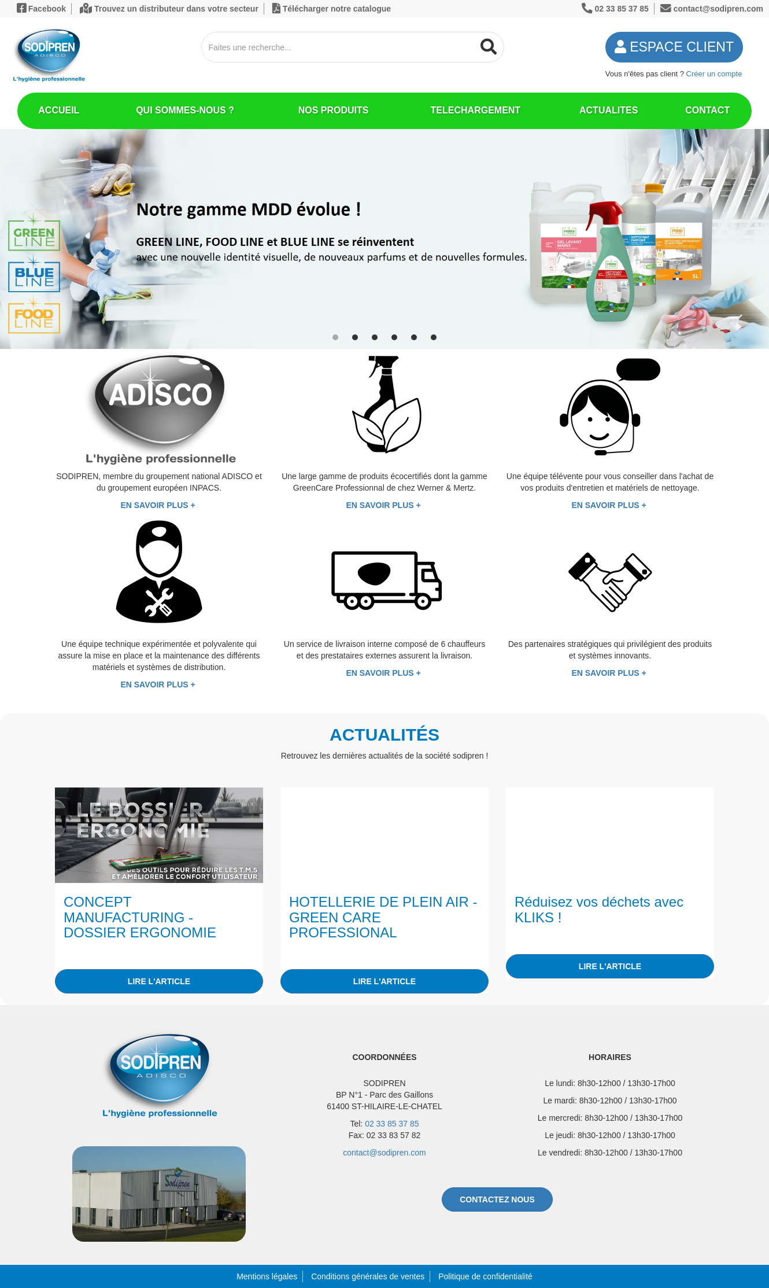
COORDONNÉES (384, 1057)
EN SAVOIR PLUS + (158, 505)
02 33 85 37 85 (392, 1123)
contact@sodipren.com (384, 1152)
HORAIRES (610, 1057)
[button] (335, 337)
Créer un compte (714, 73)
